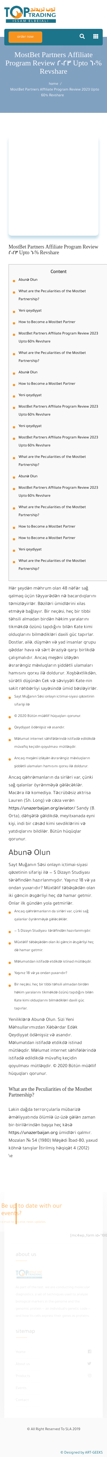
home (53, 84)
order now (25, 37)
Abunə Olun (28, 280)
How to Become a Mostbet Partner (47, 322)
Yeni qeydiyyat (30, 311)
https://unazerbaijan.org (33, 1133)
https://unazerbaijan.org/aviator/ (42, 808)
